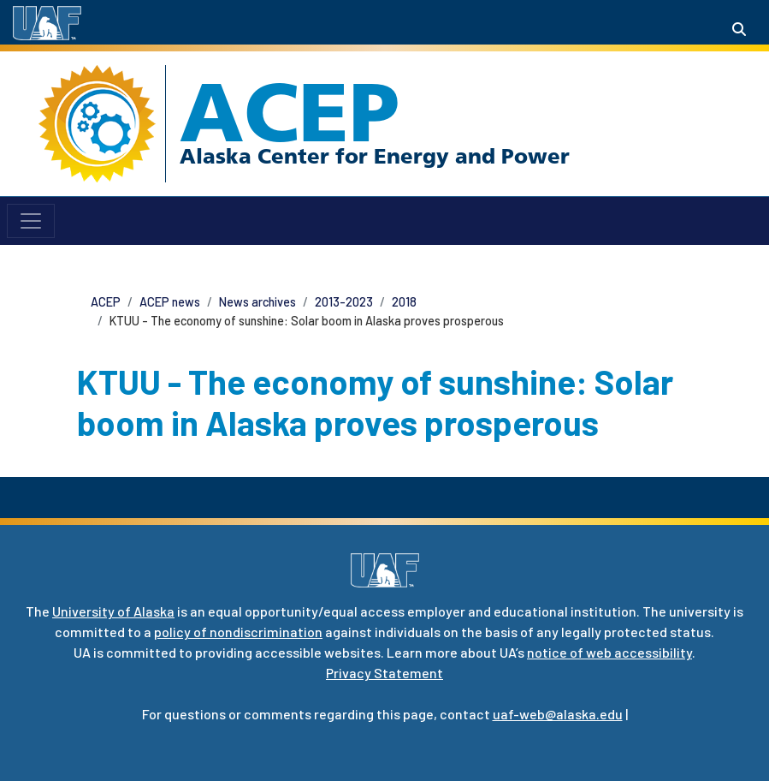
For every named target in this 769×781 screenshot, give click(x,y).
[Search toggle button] (739, 29)
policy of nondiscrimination (238, 631)
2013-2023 (344, 302)
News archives (257, 302)
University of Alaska (113, 611)
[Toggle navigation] (31, 221)
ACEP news (169, 302)
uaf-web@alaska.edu (558, 714)
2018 (404, 302)
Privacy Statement (384, 673)
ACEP (289, 112)
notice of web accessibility (609, 652)
